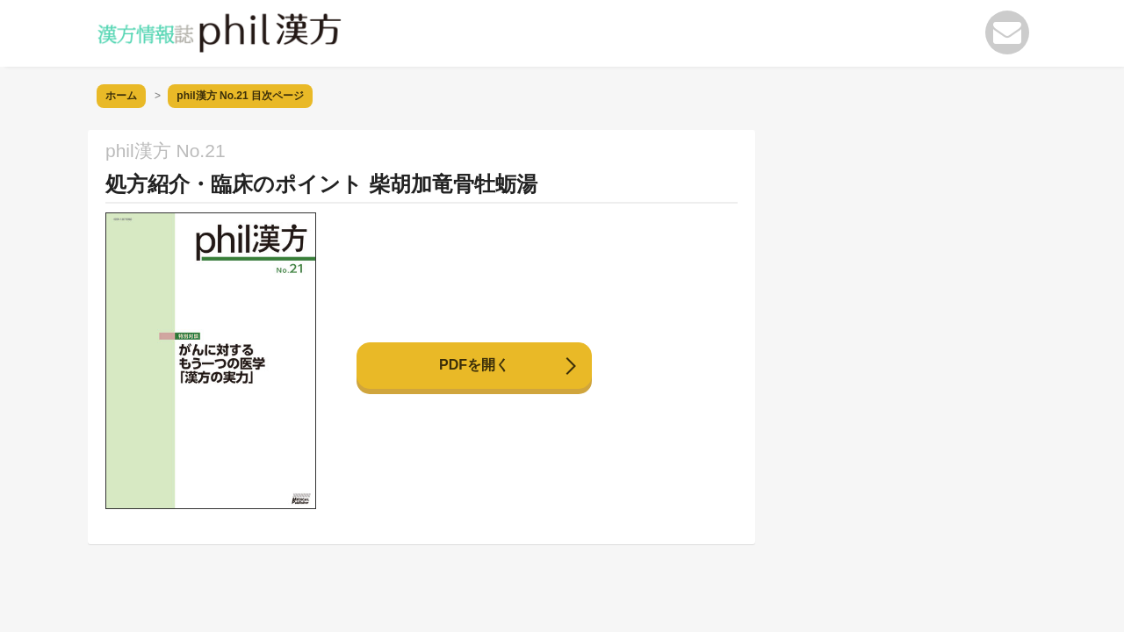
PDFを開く (474, 364)
